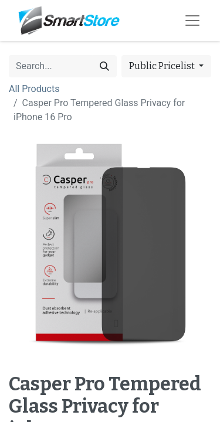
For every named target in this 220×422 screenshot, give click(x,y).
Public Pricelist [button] (163, 66)
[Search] (104, 66)
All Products (34, 88)
